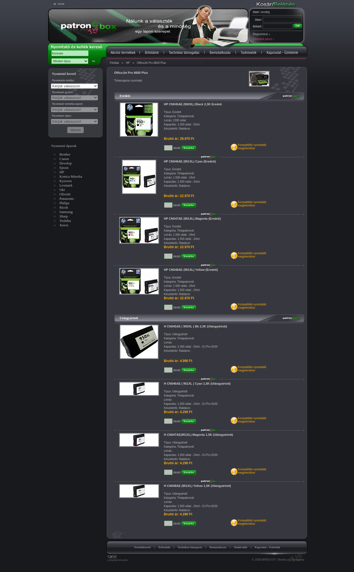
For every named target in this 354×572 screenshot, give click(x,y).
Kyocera (65, 181)
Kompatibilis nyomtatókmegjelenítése (252, 146)
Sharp (63, 216)
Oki (62, 190)
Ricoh (63, 207)
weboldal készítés (117, 558)
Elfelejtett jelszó (263, 39)
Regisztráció (261, 34)
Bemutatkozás (218, 547)
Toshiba (65, 221)
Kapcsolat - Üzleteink (267, 547)
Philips (64, 203)
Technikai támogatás (190, 547)
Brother (65, 154)
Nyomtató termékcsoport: (67, 103)
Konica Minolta (70, 176)
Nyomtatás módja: (63, 80)
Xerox (64, 225)
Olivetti (65, 194)
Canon (64, 159)
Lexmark (65, 185)
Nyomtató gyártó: (63, 92)
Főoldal (114, 62)
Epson (64, 168)
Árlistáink (164, 547)
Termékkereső (142, 547)
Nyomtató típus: (62, 115)
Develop (65, 163)
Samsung (66, 212)
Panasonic (66, 198)
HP (128, 62)
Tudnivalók (240, 547)
